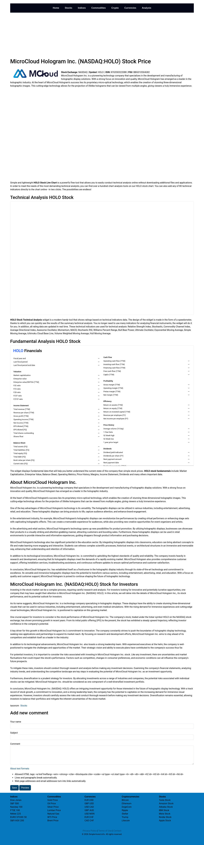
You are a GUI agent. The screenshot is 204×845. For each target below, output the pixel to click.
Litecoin (126, 820)
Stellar (125, 813)
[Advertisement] (102, 35)
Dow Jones (15, 800)
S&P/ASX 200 (17, 820)
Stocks (68, 8)
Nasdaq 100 (16, 807)
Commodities (98, 8)
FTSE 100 (15, 810)
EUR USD (89, 800)
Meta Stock (164, 813)
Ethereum (126, 803)
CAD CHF (89, 820)
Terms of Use (105, 830)
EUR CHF (89, 817)
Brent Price (52, 820)
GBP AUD (89, 810)
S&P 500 (14, 803)
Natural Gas (53, 813)
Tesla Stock (165, 800)
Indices (82, 8)
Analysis (146, 8)
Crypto (115, 8)
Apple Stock (165, 820)
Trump (125, 817)
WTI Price (52, 817)
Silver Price (53, 807)
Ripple (125, 810)
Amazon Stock (166, 803)
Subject (14, 732)
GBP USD (89, 803)
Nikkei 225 (15, 813)
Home (56, 8)
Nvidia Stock (165, 817)
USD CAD (89, 807)
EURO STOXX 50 (18, 817)
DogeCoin (126, 807)
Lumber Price (54, 810)
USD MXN (89, 813)
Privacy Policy (90, 830)
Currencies (130, 8)
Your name (15, 721)
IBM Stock (164, 810)
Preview (25, 787)
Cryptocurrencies (130, 796)
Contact (117, 830)
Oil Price (51, 803)
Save (14, 787)
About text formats (19, 768)
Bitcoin (125, 800)
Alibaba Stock (166, 807)
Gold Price (52, 800)
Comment (15, 743)
